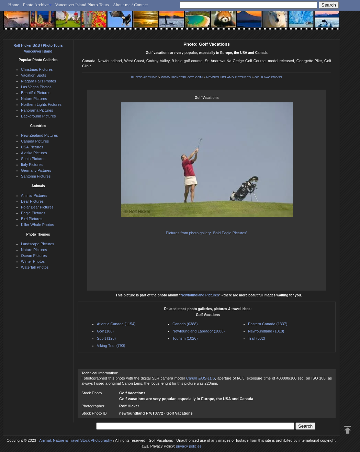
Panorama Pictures (37, 110)
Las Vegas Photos (36, 87)
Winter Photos (33, 261)
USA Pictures (32, 147)
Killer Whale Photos (37, 225)
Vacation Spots (33, 75)
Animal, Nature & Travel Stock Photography (75, 440)
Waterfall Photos (34, 267)
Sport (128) (106, 338)
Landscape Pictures (37, 244)
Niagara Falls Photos (38, 81)
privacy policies (189, 446)
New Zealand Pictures (39, 135)
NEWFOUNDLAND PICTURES (228, 77)
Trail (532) (256, 338)
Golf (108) (105, 331)
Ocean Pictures (34, 255)
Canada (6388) (185, 324)
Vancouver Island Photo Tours (82, 4)
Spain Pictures (33, 159)
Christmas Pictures (37, 69)
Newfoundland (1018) (266, 331)
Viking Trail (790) (111, 345)
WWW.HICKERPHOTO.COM (182, 77)
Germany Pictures (36, 170)
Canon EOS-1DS (200, 378)
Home (13, 4)
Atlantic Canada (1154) (116, 324)
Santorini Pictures (35, 176)
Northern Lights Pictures (41, 104)
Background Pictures (38, 116)
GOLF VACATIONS (268, 77)
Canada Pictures (35, 141)
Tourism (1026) (185, 338)
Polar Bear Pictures (37, 207)
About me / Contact (130, 4)
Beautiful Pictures (35, 93)
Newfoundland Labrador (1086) (198, 331)
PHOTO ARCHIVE (144, 77)
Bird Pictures (31, 219)
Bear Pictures (32, 201)
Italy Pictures (32, 164)
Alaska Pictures (34, 153)
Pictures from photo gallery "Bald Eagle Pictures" (207, 233)
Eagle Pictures (33, 213)
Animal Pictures (34, 195)
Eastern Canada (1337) (267, 324)
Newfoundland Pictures (200, 295)
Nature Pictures (34, 99)
